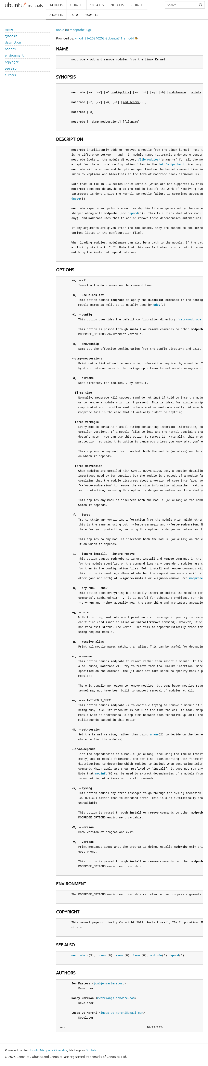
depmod (133, 213)
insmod (102, 955)
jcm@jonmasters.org (109, 983)
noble (60, 30)
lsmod (137, 955)
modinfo (101, 773)
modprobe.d (197, 578)
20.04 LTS (117, 5)
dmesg (76, 199)
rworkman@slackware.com (116, 998)
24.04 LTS (56, 14)
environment (14, 55)
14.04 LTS (56, 5)
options (10, 49)
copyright (11, 62)
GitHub (91, 1050)
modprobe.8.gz (80, 30)
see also (10, 68)
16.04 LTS (76, 5)
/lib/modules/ (149, 160)
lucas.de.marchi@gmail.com (122, 1013)
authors (10, 75)
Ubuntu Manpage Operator (47, 1050)
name (9, 29)
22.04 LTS (137, 5)
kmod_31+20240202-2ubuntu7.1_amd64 (104, 38)
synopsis (11, 36)
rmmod (120, 955)
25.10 (74, 14)
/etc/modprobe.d (171, 164)
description (13, 42)
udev (156, 305)
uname (154, 734)
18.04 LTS (97, 5)
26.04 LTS (91, 14)
